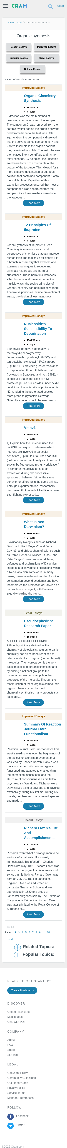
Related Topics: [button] (38, 946)
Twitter (19, 1125)
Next (10, 939)
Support (12, 1049)
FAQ (10, 1044)
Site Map (12, 1054)
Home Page (15, 22)
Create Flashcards (22, 990)
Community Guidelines (21, 1077)
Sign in (60, 6)
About (11, 1039)
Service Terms (16, 1092)
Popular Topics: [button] (38, 954)
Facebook (22, 1115)
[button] (5, 5)
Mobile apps (15, 1016)
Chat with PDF (16, 1021)
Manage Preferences (20, 1097)
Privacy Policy (16, 1087)
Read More (33, 203)
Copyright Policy (17, 1072)
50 (48, 932)
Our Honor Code (17, 1082)
